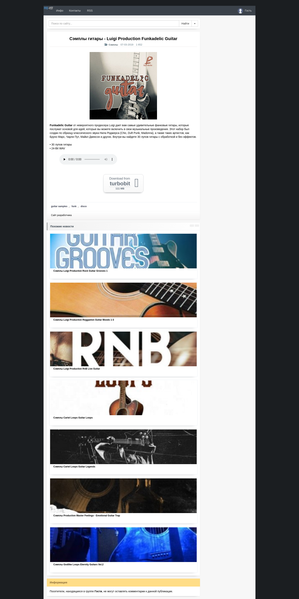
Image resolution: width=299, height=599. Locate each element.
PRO (55, 10)
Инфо (73, 10)
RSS (103, 10)
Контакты (88, 10)
